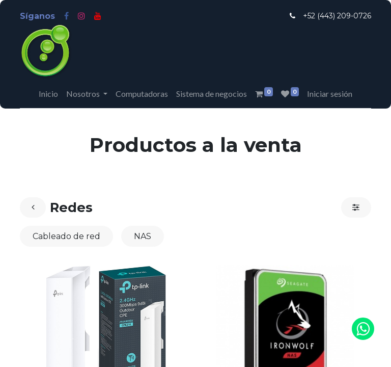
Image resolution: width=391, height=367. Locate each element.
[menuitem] (48, 94)
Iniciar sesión (329, 93)
